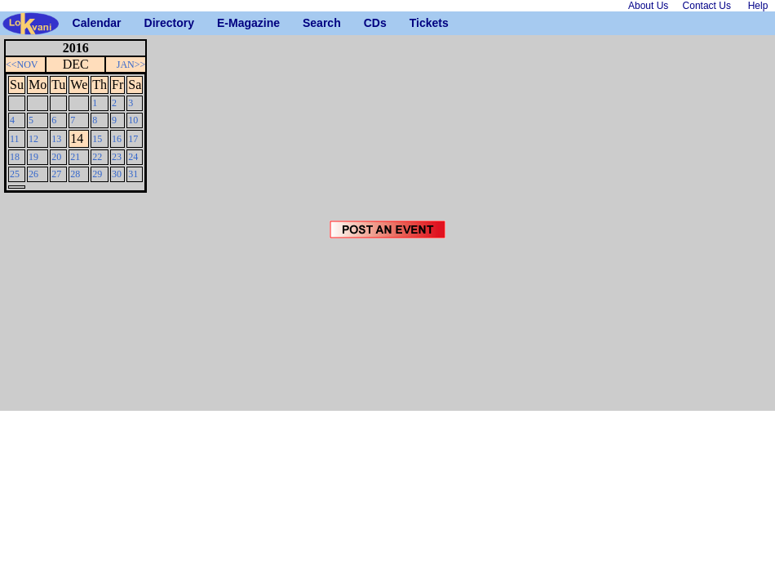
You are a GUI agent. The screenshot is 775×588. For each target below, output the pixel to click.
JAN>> (131, 64)
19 (33, 157)
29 (97, 174)
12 (33, 139)
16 (117, 139)
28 (75, 174)
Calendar (79, 22)
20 (56, 157)
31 (133, 174)
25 (15, 174)
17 (133, 139)
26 (33, 174)
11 (15, 139)
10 (133, 120)
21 (75, 157)
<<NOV (22, 64)
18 (15, 157)
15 (97, 139)
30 (117, 174)
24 (133, 157)
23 (117, 157)
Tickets (416, 22)
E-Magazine (223, 22)
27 (56, 174)
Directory (150, 22)
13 (56, 139)
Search (309, 22)
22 (97, 157)
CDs (370, 22)
